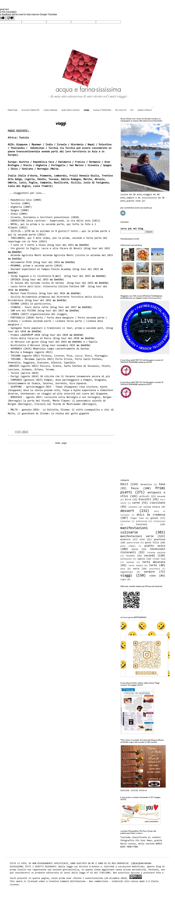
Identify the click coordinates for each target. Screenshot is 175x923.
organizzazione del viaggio (48, 314)
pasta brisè (133, 543)
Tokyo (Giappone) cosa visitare (76, 387)
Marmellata (146, 484)
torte (153, 565)
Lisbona (13, 321)
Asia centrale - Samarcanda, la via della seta (58, 221)
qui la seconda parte (22, 235)
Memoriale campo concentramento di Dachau (61, 349)
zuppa (123, 579)
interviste (141, 521)
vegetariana (126, 572)
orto (142, 539)
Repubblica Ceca (21, 200)
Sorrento (61, 383)
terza (89, 238)
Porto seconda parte (91, 318)
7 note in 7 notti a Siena (28, 245)
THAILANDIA (18, 238)
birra (128, 500)
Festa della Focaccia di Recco (32, 338)
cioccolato (157, 503)
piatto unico (155, 546)
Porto (39, 318)
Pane (162, 484)
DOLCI (124, 484)
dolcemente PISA (21, 262)
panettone (159, 539)
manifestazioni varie (137, 536)
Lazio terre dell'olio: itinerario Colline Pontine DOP (48, 286)
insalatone (125, 521)
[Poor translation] (10, 18)
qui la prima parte (94, 231)
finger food (136, 518)
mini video (43, 238)
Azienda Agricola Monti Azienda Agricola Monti (43, 255)
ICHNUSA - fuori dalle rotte (29, 307)
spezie (141, 559)
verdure (149, 572)
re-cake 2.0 (120, 110)
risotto (130, 556)
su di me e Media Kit (30, 110)
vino (153, 576)
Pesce (135, 488)
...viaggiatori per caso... (27, 193)
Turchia (15, 203)
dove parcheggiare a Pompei (73, 380)
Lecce (44, 248)
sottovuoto (126, 559)
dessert (127, 511)
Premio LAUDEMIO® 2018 (25, 335)
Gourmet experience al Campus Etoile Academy (41, 269)
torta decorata (153, 562)
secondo (91, 328)
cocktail (132, 507)
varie (136, 569)
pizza (135, 549)
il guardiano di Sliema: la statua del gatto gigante (53, 413)
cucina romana (50, 110)
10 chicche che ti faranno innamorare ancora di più (75, 376)
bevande (161, 496)
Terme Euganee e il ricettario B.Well (36, 276)
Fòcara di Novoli (71, 248)
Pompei (48, 380)
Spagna (15, 210)
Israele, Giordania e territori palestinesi (40, 217)
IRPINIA (15, 279)
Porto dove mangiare (60, 318)
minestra (125, 539)
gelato (154, 518)
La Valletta (50, 410)
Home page (12, 110)
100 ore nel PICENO (23, 311)
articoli (144, 496)
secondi (149, 555)
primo (78, 328)
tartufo (130, 562)
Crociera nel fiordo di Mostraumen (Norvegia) (65, 404)
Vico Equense (77, 383)
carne (136, 503)
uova (122, 569)
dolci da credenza (151, 515)
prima (33, 224)
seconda (50, 224)
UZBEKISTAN (18, 221)
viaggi (86, 110)
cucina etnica (151, 507)
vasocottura (154, 569)
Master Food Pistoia (25, 293)
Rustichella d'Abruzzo (25, 345)
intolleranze (159, 521)
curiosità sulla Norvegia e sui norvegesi (72, 397)
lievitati (141, 524)
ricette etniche (156, 553)
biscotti (145, 499)
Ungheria (16, 207)
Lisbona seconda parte (36, 321)
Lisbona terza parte (68, 321)
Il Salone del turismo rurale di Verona (38, 283)
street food (159, 559)
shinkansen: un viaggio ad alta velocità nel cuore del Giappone (63, 394)
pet (131, 110)
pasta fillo (152, 543)
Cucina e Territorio (102, 110)
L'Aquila (91, 342)
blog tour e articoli (71, 110)
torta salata (136, 566)
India (14, 214)
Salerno (48, 383)
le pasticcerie (40, 304)
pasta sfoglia (127, 546)
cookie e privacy (145, 110)
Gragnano (100, 380)
